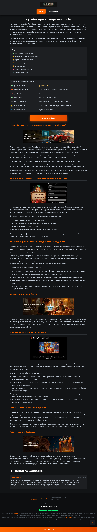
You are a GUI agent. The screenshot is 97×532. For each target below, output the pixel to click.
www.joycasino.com (51, 32)
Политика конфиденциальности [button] (48, 510)
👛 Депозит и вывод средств (22, 69)
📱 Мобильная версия (20, 63)
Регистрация (53, 11)
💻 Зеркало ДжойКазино (21, 72)
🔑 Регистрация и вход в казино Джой (25, 56)
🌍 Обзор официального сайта (23, 53)
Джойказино (60, 322)
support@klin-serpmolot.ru (48, 506)
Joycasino (15, 513)
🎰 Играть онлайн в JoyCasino (23, 60)
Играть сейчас (48, 118)
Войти (41, 11)
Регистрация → (48, 529)
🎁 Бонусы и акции (19, 66)
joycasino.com (43, 86)
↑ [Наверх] (92, 522)
